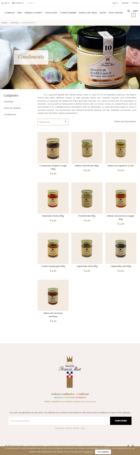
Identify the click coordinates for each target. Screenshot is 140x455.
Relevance (53, 121)
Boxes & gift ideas (88, 12)
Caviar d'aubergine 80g (53, 266)
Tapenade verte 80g (86, 266)
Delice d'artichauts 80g (87, 165)
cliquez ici (88, 451)
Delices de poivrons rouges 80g (120, 217)
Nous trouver (116, 12)
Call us (7, 3)
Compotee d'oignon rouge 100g (53, 167)
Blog (83, 428)
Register (125, 3)
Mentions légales (35, 446)
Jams (19, 12)
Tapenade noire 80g (120, 266)
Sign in (115, 3)
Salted (103, 12)
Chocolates (51, 12)
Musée (76, 428)
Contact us (19, 3)
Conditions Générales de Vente (62, 446)
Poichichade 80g (86, 215)
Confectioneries (68, 12)
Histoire (68, 428)
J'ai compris (103, 452)
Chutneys (8, 101)
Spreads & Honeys (33, 12)
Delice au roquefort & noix (121, 165)
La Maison (9, 12)
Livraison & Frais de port (92, 446)
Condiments (10, 114)
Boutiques (59, 428)
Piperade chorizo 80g (53, 215)
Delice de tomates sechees (53, 315)
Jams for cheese (12, 108)
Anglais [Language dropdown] (31, 3)
